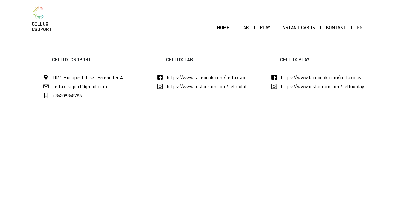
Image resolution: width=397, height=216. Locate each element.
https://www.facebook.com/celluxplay (321, 77)
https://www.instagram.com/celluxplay (322, 86)
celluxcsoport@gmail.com (80, 86)
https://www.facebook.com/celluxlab (206, 77)
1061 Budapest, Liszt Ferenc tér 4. (88, 77)
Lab (245, 27)
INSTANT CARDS (298, 27)
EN (360, 27)
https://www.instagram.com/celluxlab (207, 86)
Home (223, 27)
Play (266, 27)
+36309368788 (67, 95)
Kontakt (336, 27)
